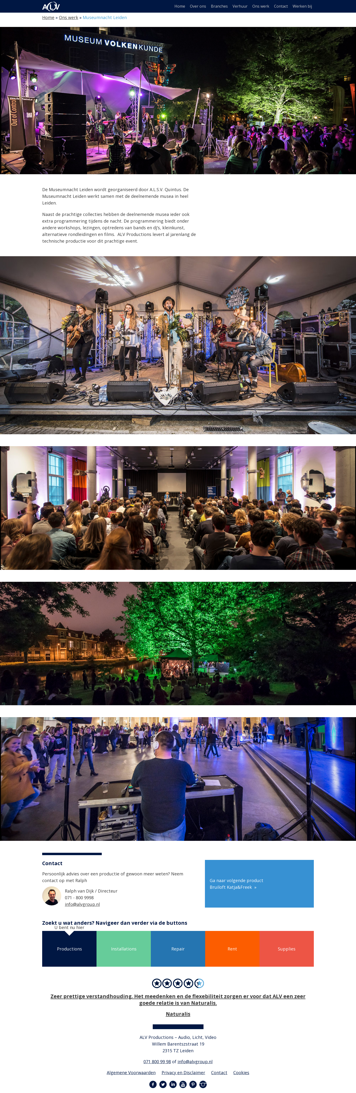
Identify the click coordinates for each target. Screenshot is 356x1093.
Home (179, 6)
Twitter (163, 1084)
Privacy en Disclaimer (183, 1072)
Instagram (203, 1084)
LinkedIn (173, 1084)
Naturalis (178, 1013)
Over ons (198, 6)
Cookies (241, 1072)
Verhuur (240, 6)
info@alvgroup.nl (82, 904)
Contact (281, 6)
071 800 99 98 (157, 1061)
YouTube (183, 1084)
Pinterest (193, 1084)
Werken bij (302, 6)
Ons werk (260, 6)
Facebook (153, 1084)
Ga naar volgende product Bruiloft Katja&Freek (236, 884)
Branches (219, 6)
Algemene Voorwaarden (131, 1072)
